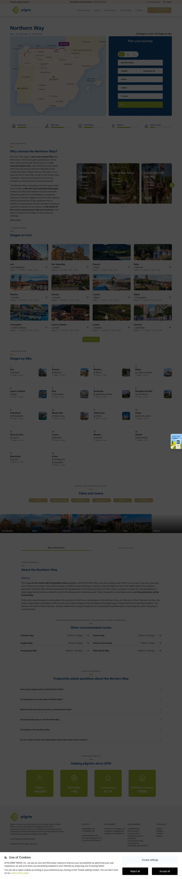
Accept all (165, 871)
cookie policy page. (20, 873)
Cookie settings (150, 860)
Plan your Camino (176, 437)
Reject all (135, 871)
